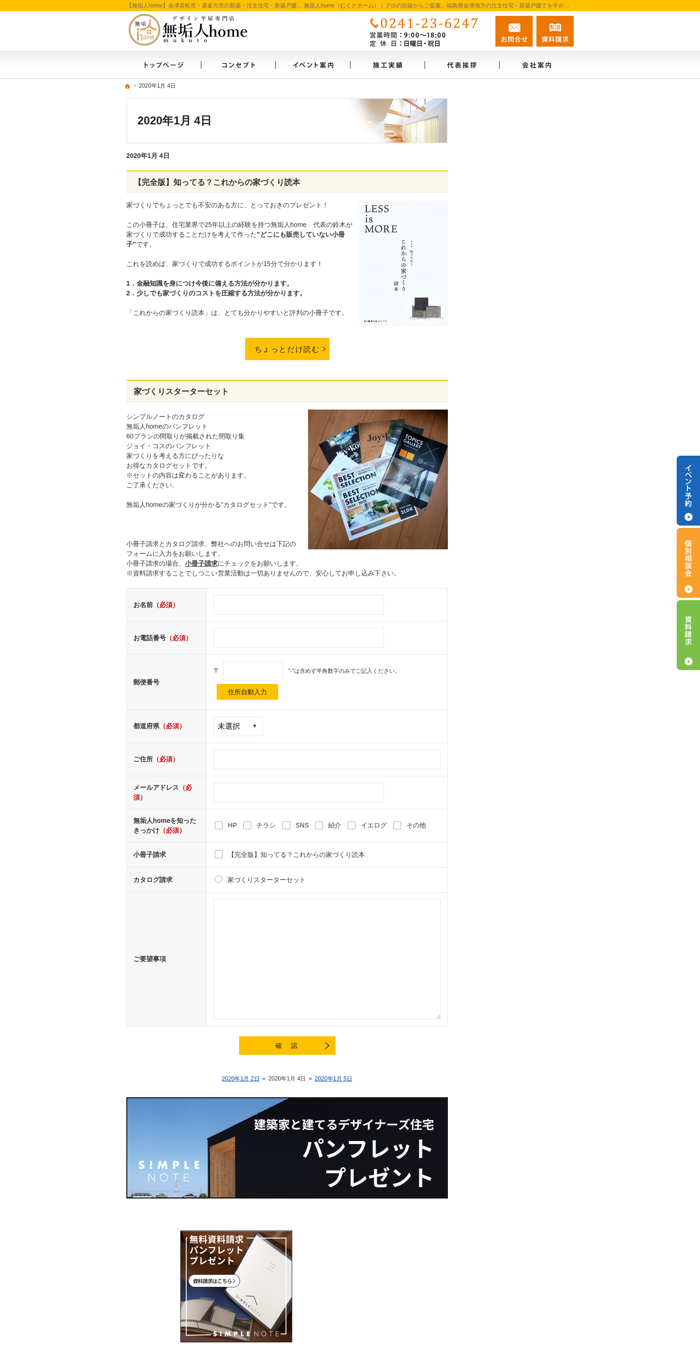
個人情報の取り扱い (506, 705)
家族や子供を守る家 (506, 545)
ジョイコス (493, 385)
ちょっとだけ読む (287, 349)
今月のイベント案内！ (509, 405)
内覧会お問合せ (499, 365)
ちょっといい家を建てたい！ (519, 485)
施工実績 (490, 505)
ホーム (486, 237)
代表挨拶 (490, 605)
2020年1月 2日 (241, 1078)
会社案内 (490, 585)
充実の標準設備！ (503, 525)
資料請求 (555, 31)
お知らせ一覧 (496, 685)
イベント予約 (688, 491)
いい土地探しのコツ (506, 465)
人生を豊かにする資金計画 (516, 445)
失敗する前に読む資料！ (513, 645)
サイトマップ (496, 725)
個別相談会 (688, 563)
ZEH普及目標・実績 (506, 345)
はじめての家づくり (506, 269)
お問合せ (514, 31)
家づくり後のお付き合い (513, 565)
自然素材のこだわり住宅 (513, 425)
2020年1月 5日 (333, 1078)
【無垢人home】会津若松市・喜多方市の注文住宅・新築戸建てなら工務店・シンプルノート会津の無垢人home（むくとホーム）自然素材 (382, 1329)
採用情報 (490, 625)
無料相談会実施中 (503, 665)
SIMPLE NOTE (499, 289)
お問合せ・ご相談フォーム (518, 1253)
